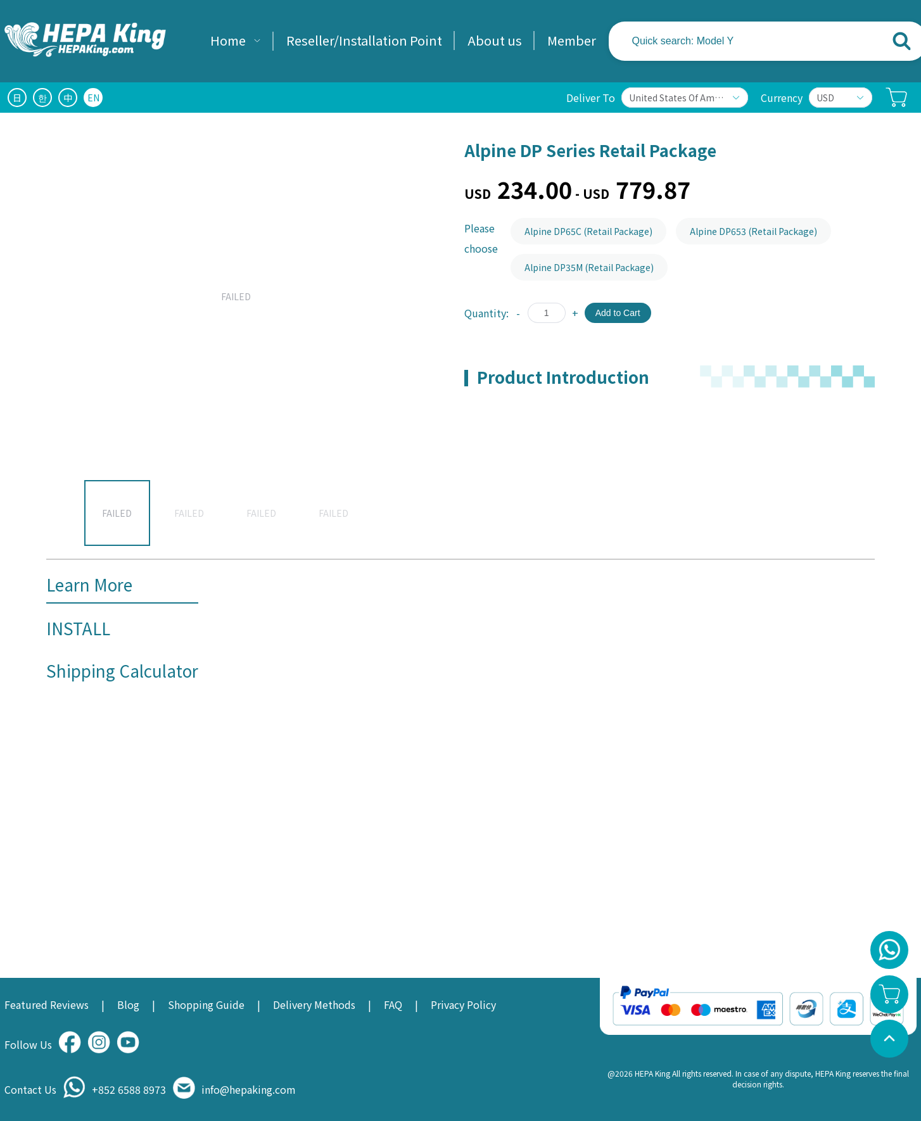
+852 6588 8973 (129, 1089)
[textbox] (713, 41)
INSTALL (78, 628)
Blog (128, 1004)
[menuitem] (236, 41)
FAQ (393, 1004)
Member (571, 40)
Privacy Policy (463, 1004)
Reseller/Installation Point (364, 40)
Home (228, 40)
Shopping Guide (206, 1004)
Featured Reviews (46, 1004)
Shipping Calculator (122, 670)
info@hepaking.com (248, 1089)
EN (93, 97)
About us (494, 40)
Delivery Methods (314, 1004)
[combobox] (746, 41)
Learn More (89, 584)
